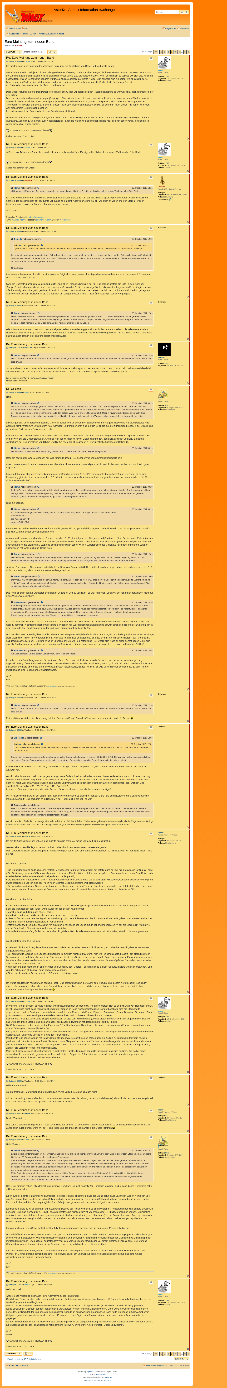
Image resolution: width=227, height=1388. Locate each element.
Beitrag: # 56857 (14, 306)
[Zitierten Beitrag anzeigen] (38, 188)
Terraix (17, 313)
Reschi (160, 833)
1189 (167, 76)
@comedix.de (66, 220)
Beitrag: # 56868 (14, 1001)
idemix (160, 71)
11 (166, 839)
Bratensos (19, 602)
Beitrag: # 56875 (14, 1285)
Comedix (19, 45)
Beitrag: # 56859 (14, 392)
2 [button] (168, 52)
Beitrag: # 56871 (14, 1114)
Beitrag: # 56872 (14, 1140)
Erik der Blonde (52, 686)
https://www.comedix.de (39, 217)
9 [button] (185, 52)
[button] (155, 52)
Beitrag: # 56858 (14, 348)
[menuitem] (24, 28)
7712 (167, 193)
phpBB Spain (100, 1374)
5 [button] (179, 52)
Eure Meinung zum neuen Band (29, 42)
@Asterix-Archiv (18, 220)
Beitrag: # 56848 (14, 61)
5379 (167, 363)
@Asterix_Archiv (43, 220)
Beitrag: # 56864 (14, 730)
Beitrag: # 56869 (14, 1081)
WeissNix (162, 357)
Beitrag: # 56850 (14, 180)
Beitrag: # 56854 (14, 231)
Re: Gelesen (13, 388)
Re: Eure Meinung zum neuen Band (30, 57)
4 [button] (175, 52)
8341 (167, 405)
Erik (159, 400)
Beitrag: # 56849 (14, 148)
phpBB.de (108, 1377)
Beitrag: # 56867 (14, 836)
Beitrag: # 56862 (14, 698)
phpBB (89, 1372)
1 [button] (164, 52)
